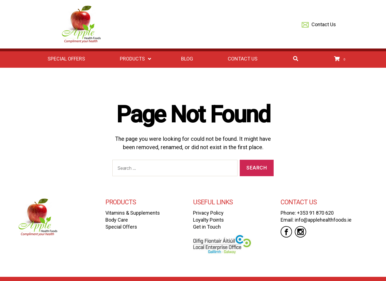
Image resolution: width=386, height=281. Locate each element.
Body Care (116, 220)
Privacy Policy (208, 213)
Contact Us (319, 24)
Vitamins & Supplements (132, 213)
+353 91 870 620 (315, 213)
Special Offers (121, 227)
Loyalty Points (208, 220)
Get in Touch (207, 227)
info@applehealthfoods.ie (323, 220)
